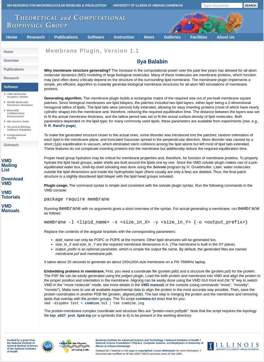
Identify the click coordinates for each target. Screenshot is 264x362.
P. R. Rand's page (59, 125)
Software (95, 37)
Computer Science (154, 343)
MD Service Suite (18, 121)
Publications (66, 37)
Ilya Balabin (152, 61)
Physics (137, 343)
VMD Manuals (10, 208)
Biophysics (178, 343)
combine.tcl (146, 299)
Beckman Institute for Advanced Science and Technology (129, 340)
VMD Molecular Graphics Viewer (17, 95)
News (149, 37)
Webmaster (168, 351)
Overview (11, 61)
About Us (225, 37)
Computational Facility (16, 136)
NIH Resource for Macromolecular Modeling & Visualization (56, 5)
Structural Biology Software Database (19, 128)
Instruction (124, 37)
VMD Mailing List (9, 165)
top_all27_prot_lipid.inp (70, 316)
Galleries (172, 37)
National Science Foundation (113, 343)
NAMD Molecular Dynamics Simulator (20, 104)
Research (36, 37)
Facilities (198, 37)
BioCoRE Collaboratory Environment (16, 113)
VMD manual (152, 285)
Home (11, 37)
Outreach (11, 145)
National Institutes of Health (182, 340)
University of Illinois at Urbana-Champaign (148, 5)
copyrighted (145, 351)
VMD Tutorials (10, 194)
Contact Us (102, 351)
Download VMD (12, 181)
